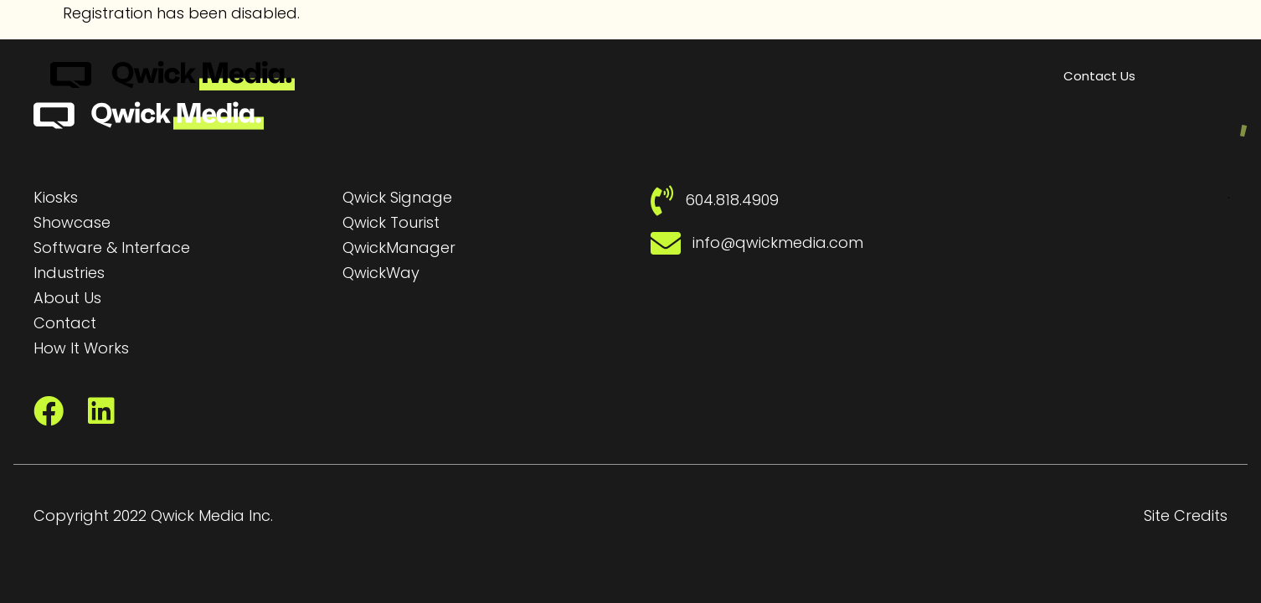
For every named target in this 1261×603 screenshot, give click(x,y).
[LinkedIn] (101, 411)
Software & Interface (111, 247)
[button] (981, 75)
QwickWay (380, 272)
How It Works (81, 348)
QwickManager (399, 247)
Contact (64, 322)
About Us (67, 297)
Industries (69, 272)
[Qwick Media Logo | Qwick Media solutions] (172, 75)
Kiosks (55, 197)
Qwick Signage (397, 197)
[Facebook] (48, 411)
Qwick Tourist (391, 222)
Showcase (72, 222)
